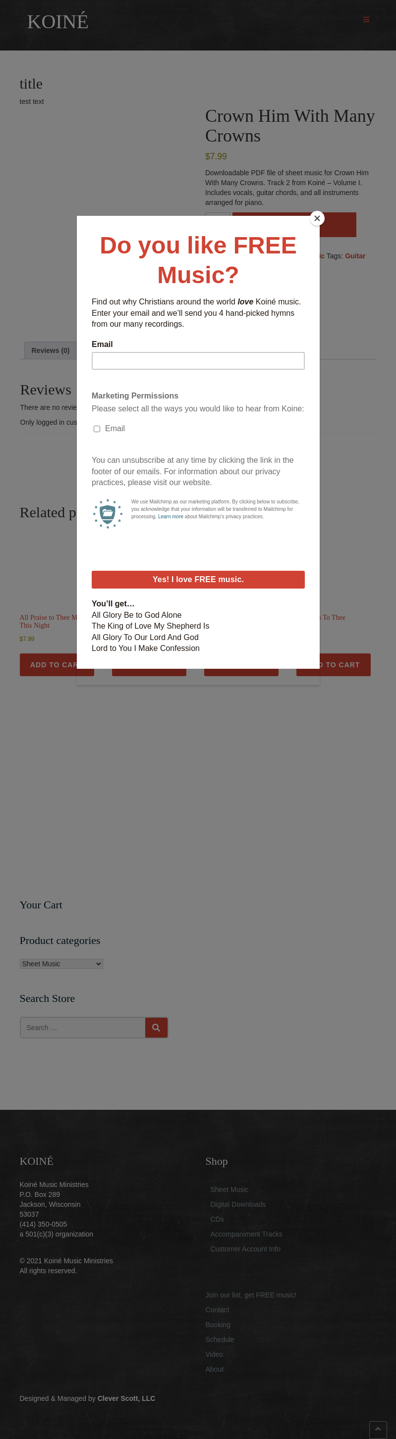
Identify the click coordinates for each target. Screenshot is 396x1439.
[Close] (317, 218)
